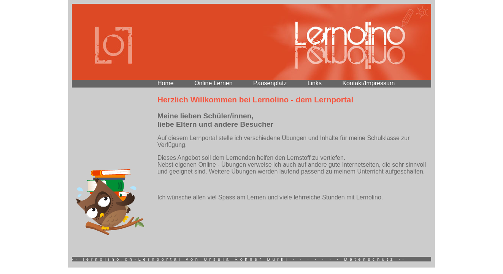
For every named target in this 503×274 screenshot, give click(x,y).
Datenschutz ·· (375, 259)
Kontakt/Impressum (368, 83)
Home (165, 83)
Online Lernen (213, 83)
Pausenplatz (270, 83)
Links (315, 83)
